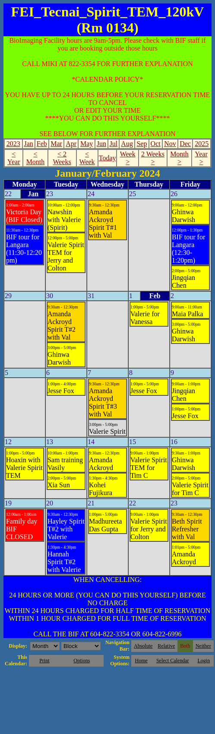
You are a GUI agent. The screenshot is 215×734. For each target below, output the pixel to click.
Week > (128, 157)
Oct (156, 143)
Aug (127, 143)
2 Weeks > (152, 157)
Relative (166, 646)
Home (141, 661)
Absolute (143, 646)
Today (107, 158)
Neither (203, 646)
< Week (87, 157)
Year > (201, 157)
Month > (179, 157)
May (86, 143)
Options (81, 661)
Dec (185, 143)
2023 (13, 143)
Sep (141, 143)
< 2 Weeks (62, 157)
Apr (71, 143)
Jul (114, 143)
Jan (28, 143)
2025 (202, 143)
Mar (56, 143)
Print (44, 661)
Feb (42, 143)
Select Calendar (172, 661)
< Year (13, 157)
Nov (170, 143)
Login (203, 661)
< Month (35, 157)
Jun (101, 143)
